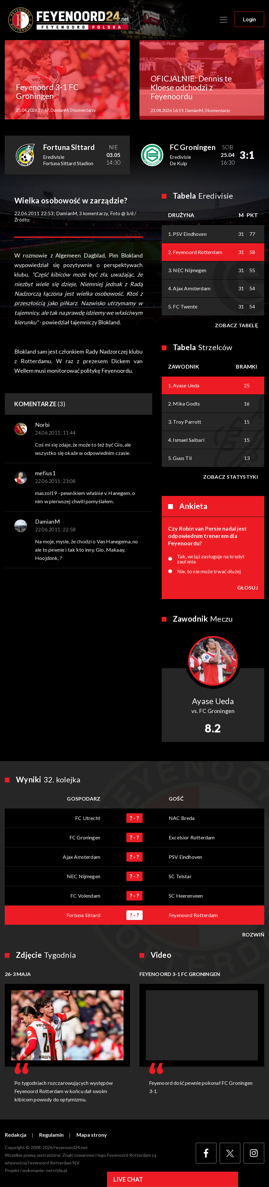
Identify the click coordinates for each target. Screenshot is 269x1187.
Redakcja (15, 1134)
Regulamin (51, 1134)
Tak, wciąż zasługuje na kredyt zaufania (210, 559)
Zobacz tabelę (236, 325)
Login (249, 19)
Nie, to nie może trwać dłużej (209, 571)
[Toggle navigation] (223, 20)
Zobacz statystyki (230, 477)
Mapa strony (91, 1134)
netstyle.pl (56, 1170)
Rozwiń (253, 934)
